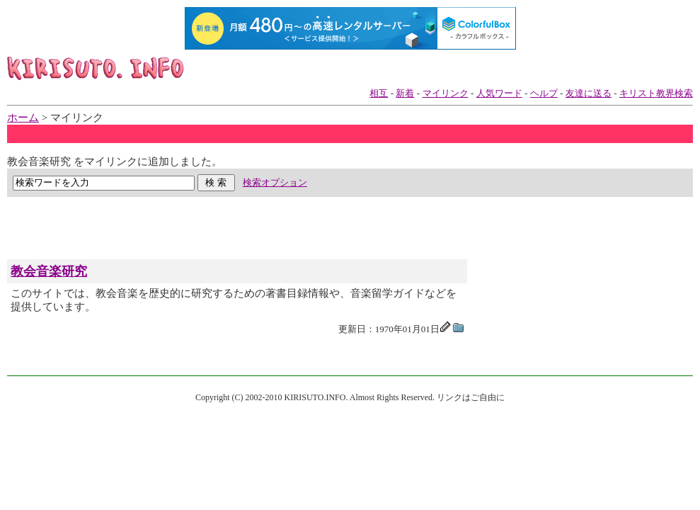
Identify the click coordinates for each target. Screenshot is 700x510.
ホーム (23, 117)
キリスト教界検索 (656, 93)
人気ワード (499, 93)
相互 (378, 93)
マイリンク (446, 93)
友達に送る (589, 93)
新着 (405, 93)
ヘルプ (544, 93)
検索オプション (275, 182)
